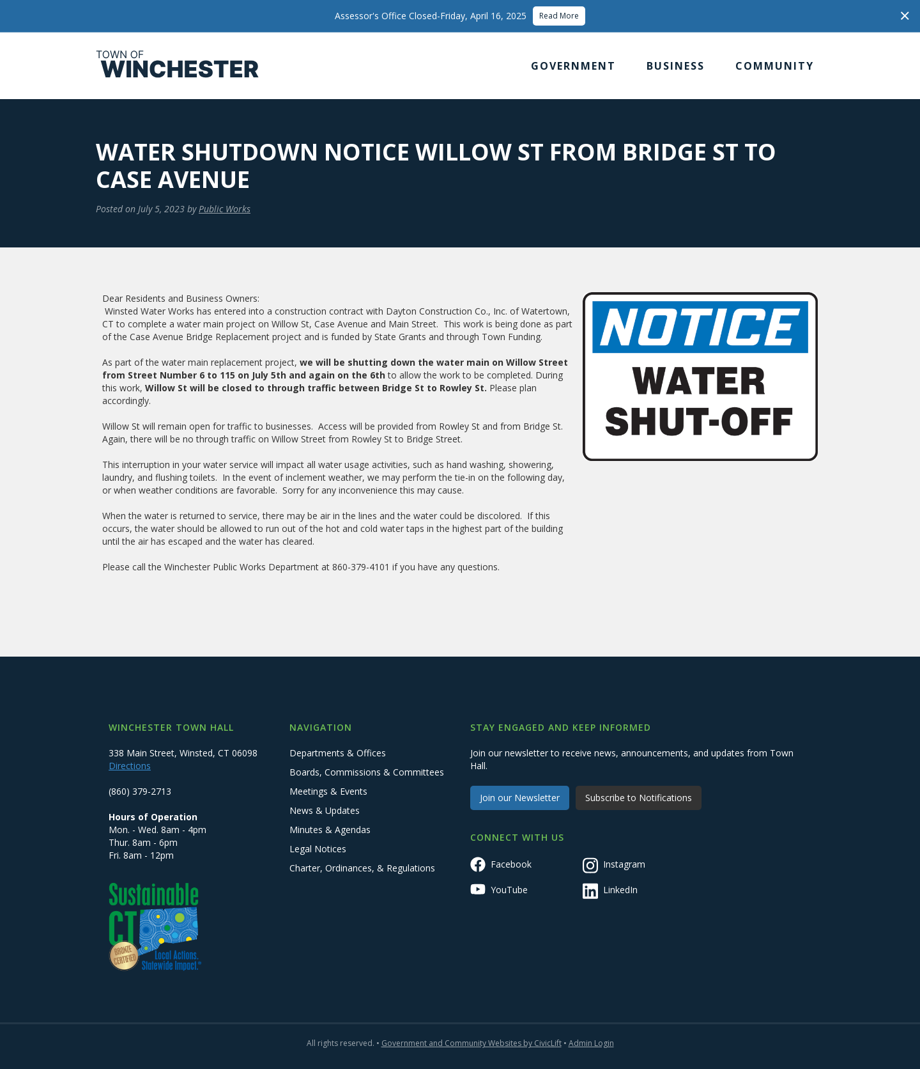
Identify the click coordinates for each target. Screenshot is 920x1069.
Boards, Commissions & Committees (366, 772)
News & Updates (324, 810)
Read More (559, 15)
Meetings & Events (328, 791)
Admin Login (591, 1043)
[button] (573, 66)
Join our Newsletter (520, 798)
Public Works (224, 209)
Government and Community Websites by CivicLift (471, 1043)
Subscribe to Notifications (638, 798)
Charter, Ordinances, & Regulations (362, 868)
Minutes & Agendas (330, 829)
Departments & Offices (337, 753)
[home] (177, 66)
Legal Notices (317, 849)
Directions (130, 766)
